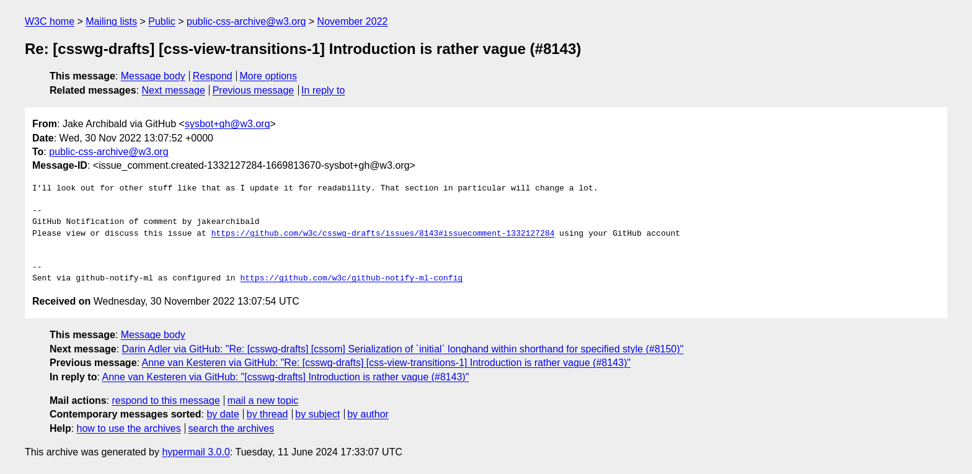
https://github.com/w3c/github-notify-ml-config (351, 278)
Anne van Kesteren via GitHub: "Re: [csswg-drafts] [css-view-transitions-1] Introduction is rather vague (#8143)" (386, 362)
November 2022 (352, 21)
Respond (212, 76)
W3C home (49, 21)
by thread (267, 414)
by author (368, 414)
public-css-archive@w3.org (246, 21)
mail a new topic (263, 400)
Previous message (253, 90)
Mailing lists (111, 21)
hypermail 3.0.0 (195, 452)
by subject (317, 414)
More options (269, 76)
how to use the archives (129, 428)
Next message (173, 90)
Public (161, 21)
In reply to (323, 90)
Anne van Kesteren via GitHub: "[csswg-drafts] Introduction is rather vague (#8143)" (285, 377)
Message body (153, 76)
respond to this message (165, 400)
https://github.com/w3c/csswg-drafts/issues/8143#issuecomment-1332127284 (383, 233)
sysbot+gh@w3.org (227, 123)
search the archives (231, 428)
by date (222, 414)
